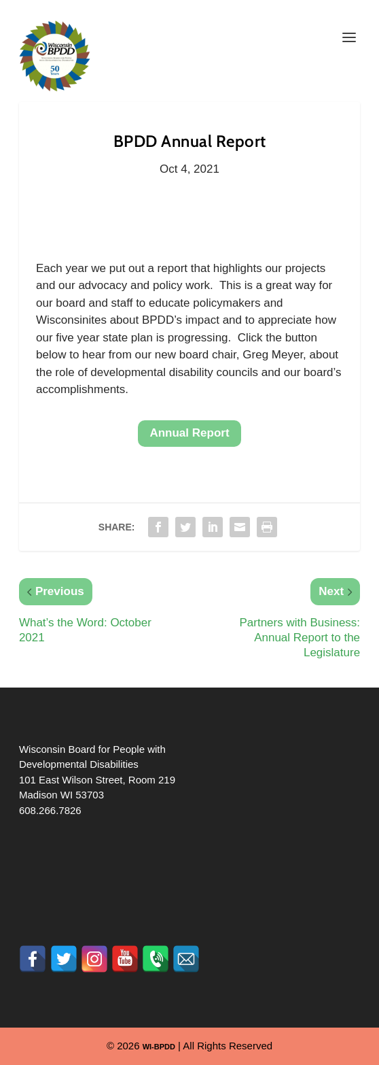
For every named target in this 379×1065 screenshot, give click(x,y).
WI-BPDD (159, 1047)
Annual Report (189, 432)
